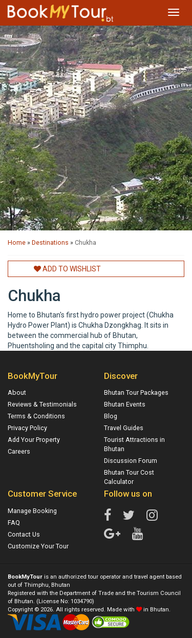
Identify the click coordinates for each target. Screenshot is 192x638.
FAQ (14, 522)
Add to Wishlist (67, 269)
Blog (110, 416)
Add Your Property (34, 439)
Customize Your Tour (38, 546)
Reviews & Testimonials (42, 404)
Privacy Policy (27, 428)
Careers (19, 451)
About (17, 392)
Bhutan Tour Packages (136, 392)
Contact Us (24, 534)
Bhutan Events (124, 404)
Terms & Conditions (36, 416)
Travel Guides (123, 428)
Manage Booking (32, 511)
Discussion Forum (130, 460)
